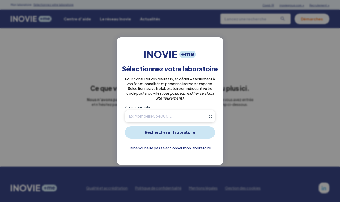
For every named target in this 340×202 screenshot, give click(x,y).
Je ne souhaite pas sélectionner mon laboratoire (170, 147)
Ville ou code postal (138, 107)
